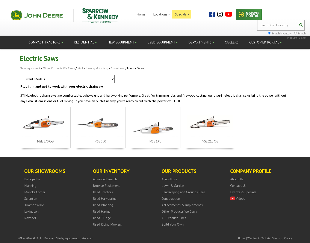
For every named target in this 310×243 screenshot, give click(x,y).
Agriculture (169, 179)
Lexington (31, 211)
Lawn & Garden (173, 185)
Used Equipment (162, 42)
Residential (85, 42)
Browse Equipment (106, 185)
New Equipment (122, 42)
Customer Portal (265, 42)
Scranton (30, 198)
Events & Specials (243, 192)
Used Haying (101, 211)
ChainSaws (117, 68)
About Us (236, 179)
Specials (182, 14)
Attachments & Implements (182, 205)
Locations (161, 14)
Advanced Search (105, 179)
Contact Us (238, 185)
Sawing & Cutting (97, 68)
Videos (240, 198)
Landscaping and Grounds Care (183, 192)
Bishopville (32, 179)
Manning (30, 185)
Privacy (288, 238)
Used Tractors (103, 192)
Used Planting (103, 205)
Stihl (80, 68)
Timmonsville (34, 205)
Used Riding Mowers (107, 224)
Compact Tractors (46, 42)
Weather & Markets (258, 238)
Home (141, 14)
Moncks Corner (34, 192)
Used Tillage (102, 218)
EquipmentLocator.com (78, 238)
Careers (232, 42)
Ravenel (30, 218)
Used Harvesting (104, 198)
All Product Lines (174, 218)
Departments (201, 42)
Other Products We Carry (59, 68)
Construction (171, 198)
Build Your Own (173, 224)
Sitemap (277, 238)
